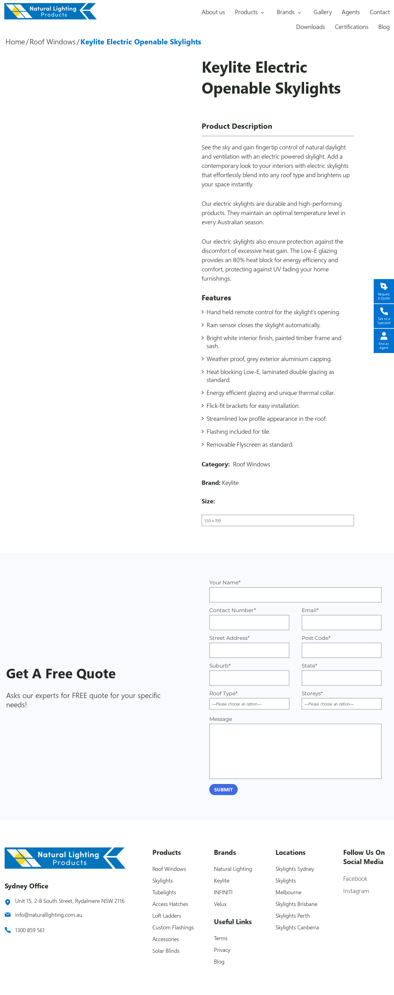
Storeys (342, 698)
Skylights (162, 880)
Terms (220, 938)
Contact (380, 11)
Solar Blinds (165, 950)
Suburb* (249, 674)
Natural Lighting (233, 868)
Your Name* (295, 591)
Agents (351, 11)
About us (213, 11)
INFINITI (223, 892)
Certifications (351, 26)
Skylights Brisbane (296, 904)
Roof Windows (53, 41)
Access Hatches (170, 904)
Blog (384, 26)
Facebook (355, 878)
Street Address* (249, 646)
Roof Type (249, 698)
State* (342, 674)
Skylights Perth (292, 915)
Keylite (230, 482)
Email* (342, 618)
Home (15, 41)
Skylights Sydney (294, 868)
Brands (286, 11)
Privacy (222, 949)
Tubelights (164, 892)
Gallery (323, 11)
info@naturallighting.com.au (48, 914)
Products (246, 11)
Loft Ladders (166, 915)
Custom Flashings (173, 927)
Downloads (310, 26)
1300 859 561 (30, 930)
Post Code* (342, 646)
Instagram (356, 890)
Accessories (165, 939)
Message (295, 747)
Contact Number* (249, 618)
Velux (220, 904)
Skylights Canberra (297, 927)
